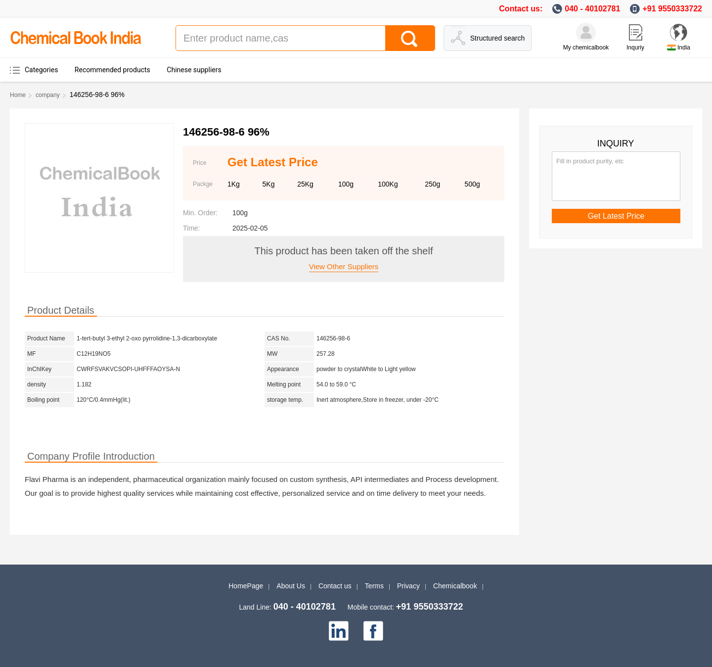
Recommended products (112, 70)
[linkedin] (339, 631)
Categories (41, 70)
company (48, 95)
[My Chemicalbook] (586, 33)
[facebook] (373, 631)
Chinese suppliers (194, 70)
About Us (290, 586)
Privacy (408, 586)
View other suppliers (344, 266)
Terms (374, 586)
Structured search (497, 38)
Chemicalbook (455, 586)
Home (18, 95)
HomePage (245, 586)
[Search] (410, 38)
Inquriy (635, 47)
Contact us (335, 586)
